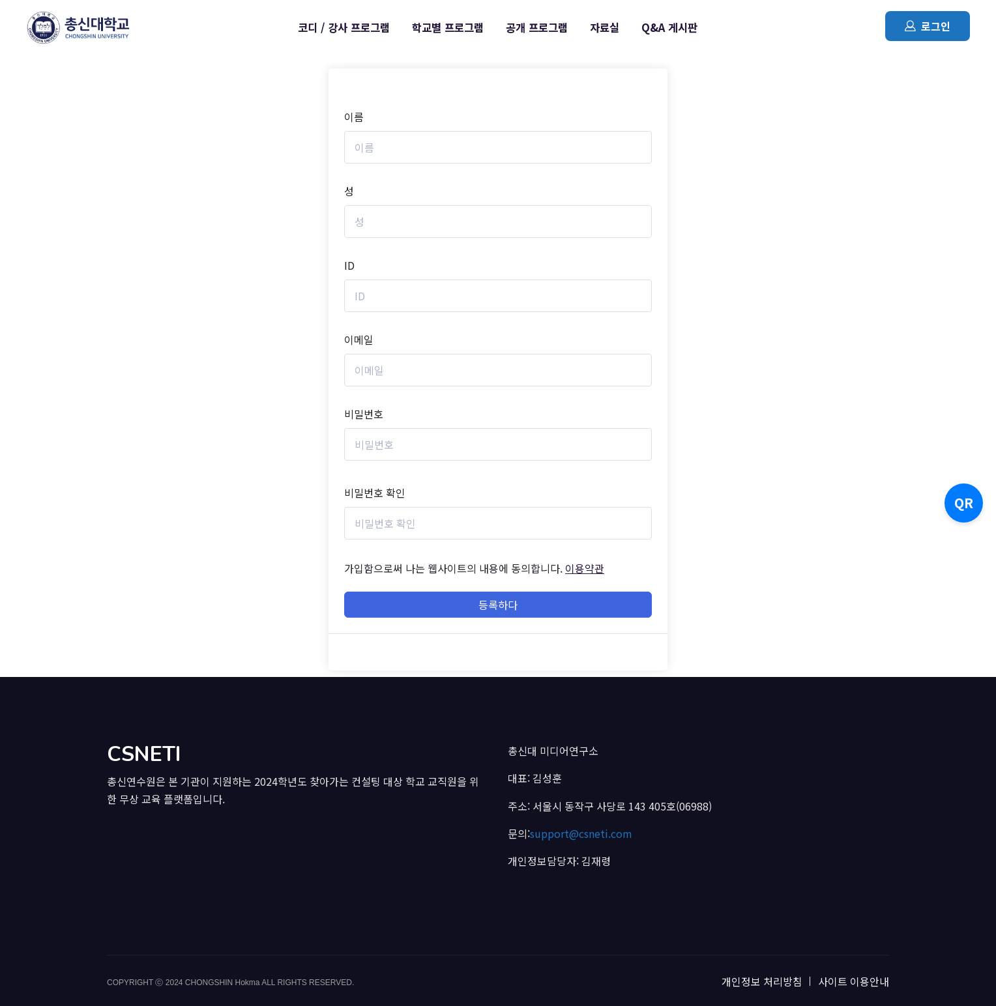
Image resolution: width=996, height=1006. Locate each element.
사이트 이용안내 (853, 981)
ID (349, 265)
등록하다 (498, 604)
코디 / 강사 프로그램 (344, 27)
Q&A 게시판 (669, 27)
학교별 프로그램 (448, 27)
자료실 (604, 27)
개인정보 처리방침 (762, 981)
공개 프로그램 (537, 27)
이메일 (359, 339)
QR (963, 502)
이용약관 (584, 568)
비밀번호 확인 (374, 492)
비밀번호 (363, 414)
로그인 (927, 26)
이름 (354, 116)
